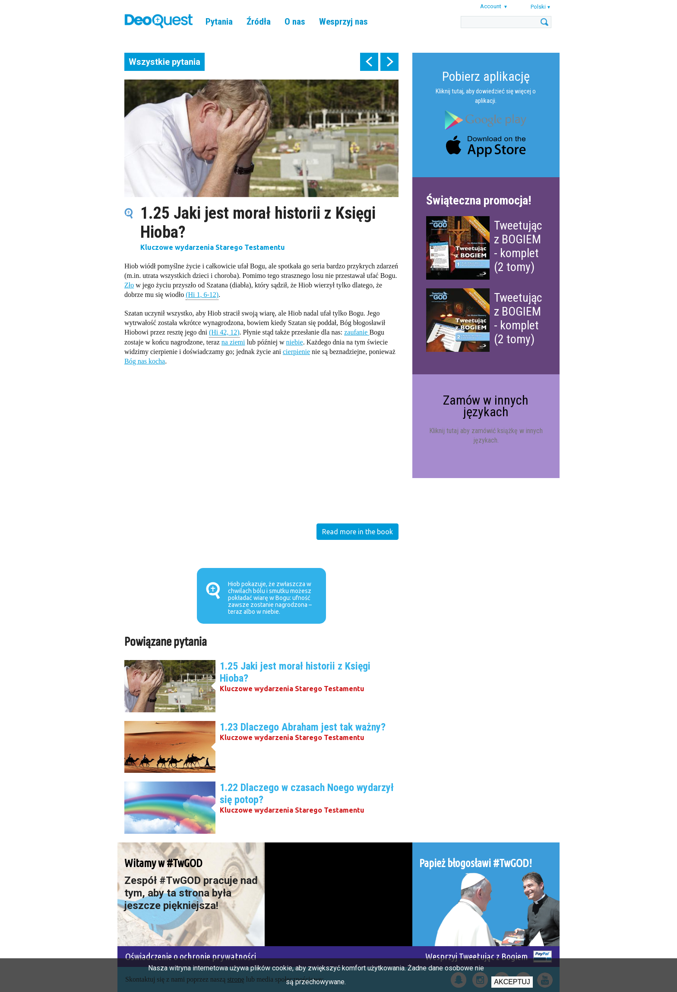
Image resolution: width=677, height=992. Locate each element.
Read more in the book (357, 532)
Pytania (219, 21)
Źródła (259, 21)
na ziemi (233, 342)
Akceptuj (512, 982)
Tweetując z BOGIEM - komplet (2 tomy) (518, 246)
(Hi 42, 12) (224, 332)
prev (369, 62)
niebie (294, 342)
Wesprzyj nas (343, 21)
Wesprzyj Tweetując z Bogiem (476, 956)
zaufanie (356, 332)
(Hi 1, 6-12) (202, 294)
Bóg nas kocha (144, 361)
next (389, 62)
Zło (129, 285)
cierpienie (296, 351)
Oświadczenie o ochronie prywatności (190, 956)
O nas (295, 21)
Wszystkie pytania (164, 62)
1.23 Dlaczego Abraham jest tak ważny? (303, 727)
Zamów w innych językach (485, 405)
